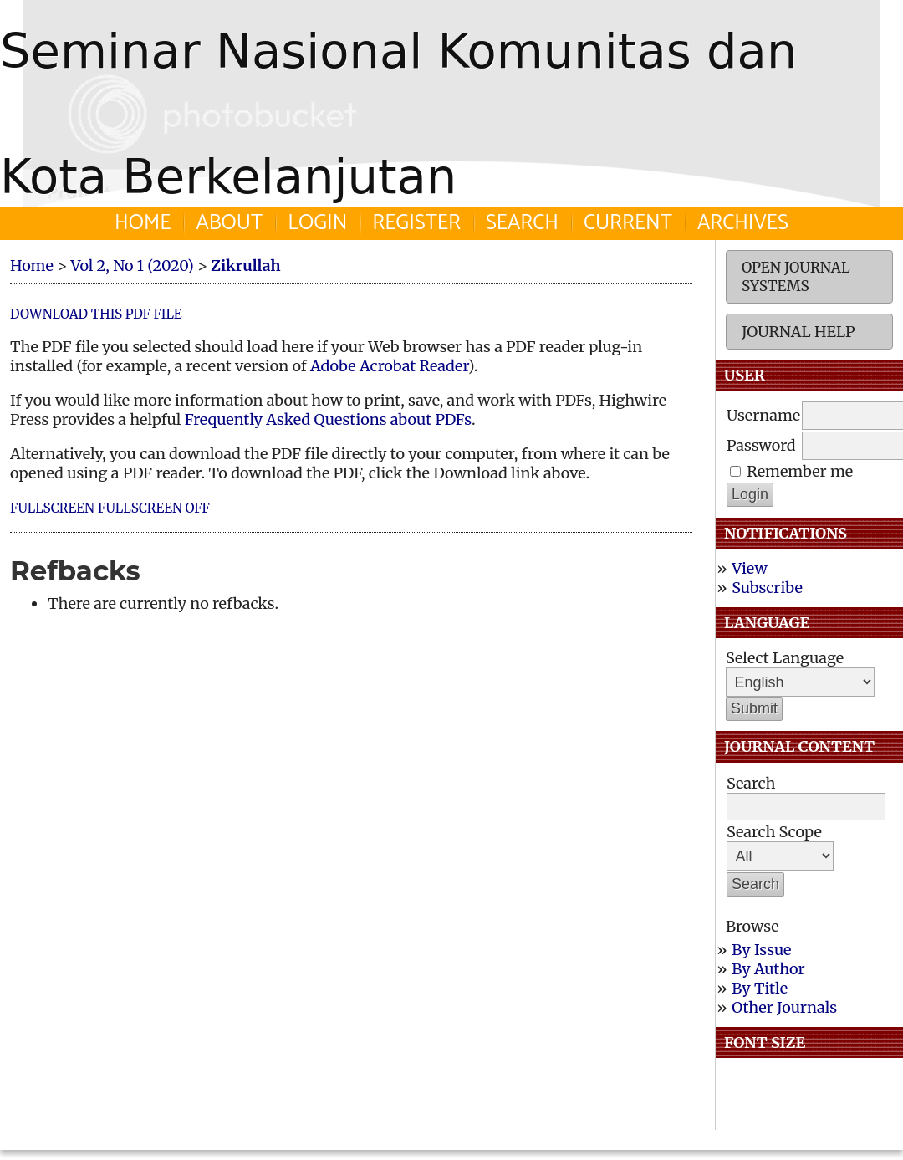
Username (763, 415)
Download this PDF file (96, 314)
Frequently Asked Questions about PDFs (328, 419)
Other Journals (784, 1007)
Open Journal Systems (796, 276)
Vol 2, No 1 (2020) (131, 265)
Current (628, 223)
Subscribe (767, 587)
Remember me (800, 471)
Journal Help (798, 331)
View (749, 568)
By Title (760, 988)
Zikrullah (245, 265)
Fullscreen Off (154, 508)
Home (143, 223)
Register (416, 223)
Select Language (785, 657)
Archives (742, 223)
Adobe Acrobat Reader (389, 366)
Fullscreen (52, 508)
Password (761, 445)
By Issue (761, 949)
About (229, 223)
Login (317, 223)
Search (522, 223)
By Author (768, 969)
